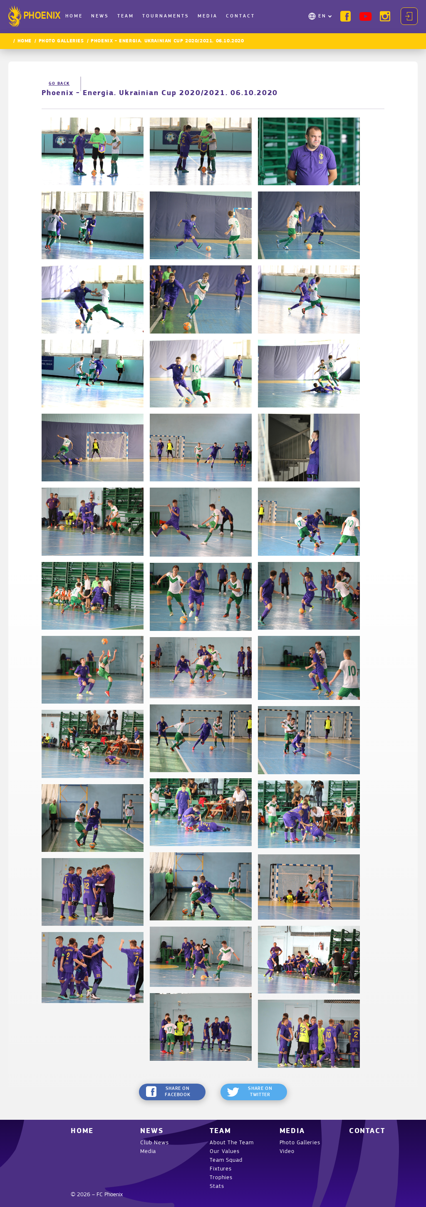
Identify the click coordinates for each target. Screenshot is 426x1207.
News (100, 16)
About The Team (231, 1143)
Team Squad (226, 1160)
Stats (217, 1186)
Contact (240, 16)
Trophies (221, 1178)
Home (74, 16)
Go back (59, 83)
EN (322, 16)
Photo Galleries (61, 41)
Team (125, 16)
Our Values (224, 1151)
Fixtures (220, 1169)
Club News (154, 1143)
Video (287, 1151)
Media (208, 16)
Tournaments (165, 16)
